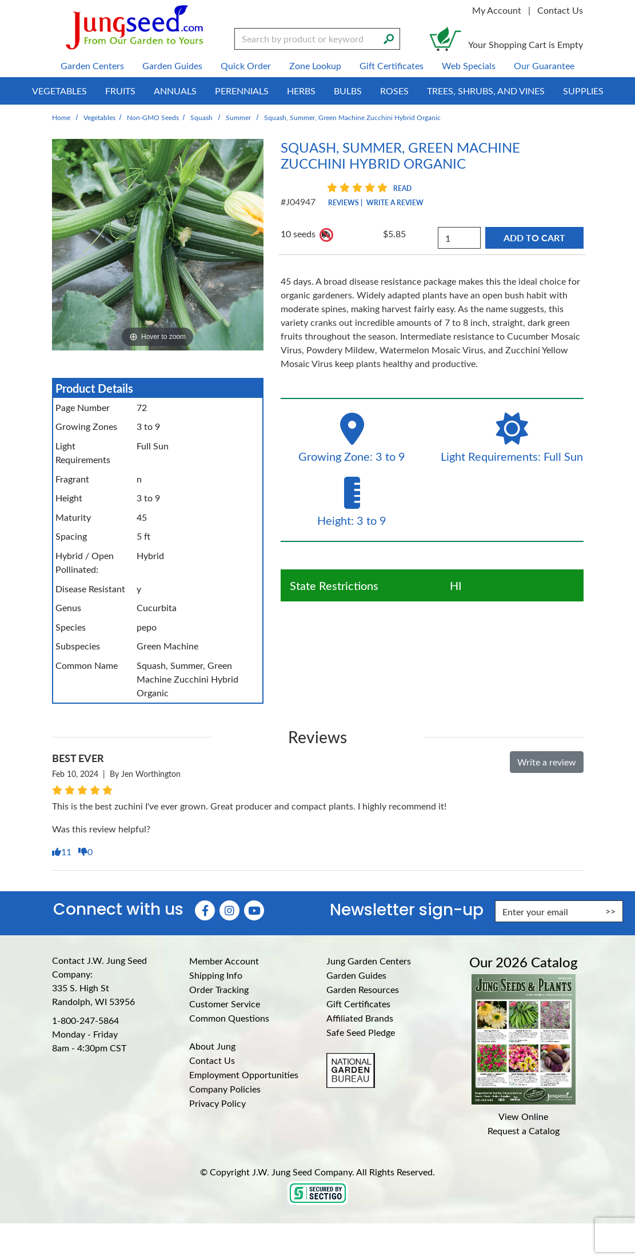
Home (61, 117)
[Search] (388, 37)
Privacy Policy (217, 1103)
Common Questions (229, 1018)
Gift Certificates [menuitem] (392, 65)
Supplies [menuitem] (583, 91)
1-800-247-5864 (85, 1020)
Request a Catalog (524, 1131)
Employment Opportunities (243, 1074)
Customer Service (224, 1004)
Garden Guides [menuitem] (172, 65)
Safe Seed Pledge (360, 1032)
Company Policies (225, 1089)
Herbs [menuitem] (301, 91)
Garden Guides (356, 975)
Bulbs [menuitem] (348, 91)
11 (63, 852)
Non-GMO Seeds (153, 117)
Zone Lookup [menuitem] (315, 65)
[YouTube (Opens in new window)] (254, 910)
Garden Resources (362, 989)
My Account (496, 10)
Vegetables (99, 117)
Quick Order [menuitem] (246, 65)
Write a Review (395, 202)
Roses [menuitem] (394, 91)
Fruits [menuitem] (120, 91)
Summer (238, 117)
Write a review (546, 762)
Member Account (224, 961)
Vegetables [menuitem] (59, 91)
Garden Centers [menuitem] (92, 65)
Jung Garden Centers (368, 961)
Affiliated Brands (359, 1018)
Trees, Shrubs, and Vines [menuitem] (486, 91)
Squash (201, 117)
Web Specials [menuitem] (469, 65)
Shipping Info (215, 975)
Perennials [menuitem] (242, 91)
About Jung (212, 1046)
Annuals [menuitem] (175, 91)
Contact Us (560, 10)
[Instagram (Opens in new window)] (229, 910)
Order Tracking (219, 989)
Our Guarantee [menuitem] (544, 65)
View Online (523, 1116)
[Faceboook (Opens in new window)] (205, 910)
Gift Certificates (358, 1004)
